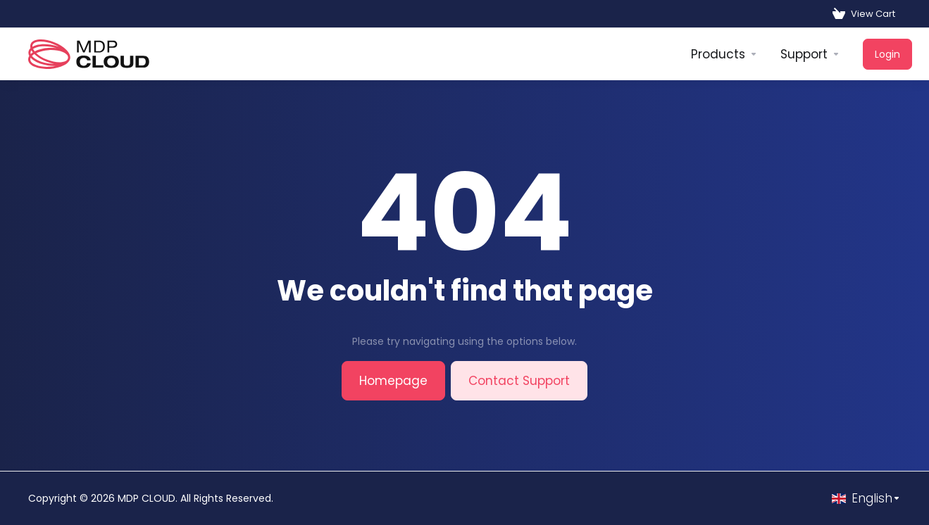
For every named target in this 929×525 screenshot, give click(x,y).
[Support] (810, 54)
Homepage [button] (393, 380)
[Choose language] (866, 498)
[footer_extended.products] (724, 54)
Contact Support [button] (519, 380)
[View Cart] (864, 14)
